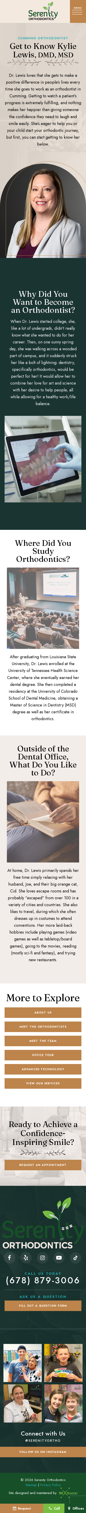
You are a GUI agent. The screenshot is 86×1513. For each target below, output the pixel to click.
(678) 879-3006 (43, 1278)
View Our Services (43, 1083)
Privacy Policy (50, 1484)
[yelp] (26, 1257)
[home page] (43, 11)
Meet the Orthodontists (43, 1027)
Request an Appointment (43, 1165)
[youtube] (59, 1257)
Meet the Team (43, 1041)
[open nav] (78, 11)
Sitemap (31, 1484)
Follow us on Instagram (43, 1452)
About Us (43, 1013)
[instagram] (42, 1257)
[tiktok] (75, 1257)
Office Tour (43, 1055)
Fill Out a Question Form (43, 1306)
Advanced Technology (43, 1069)
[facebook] (9, 1257)
